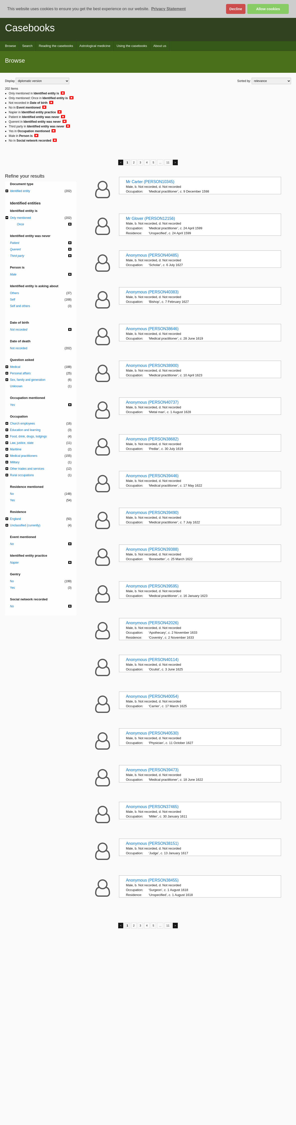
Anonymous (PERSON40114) (152, 660)
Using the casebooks (132, 46)
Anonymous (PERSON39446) (152, 476)
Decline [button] (235, 9)
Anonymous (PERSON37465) (152, 807)
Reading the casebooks (56, 46)
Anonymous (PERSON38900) (152, 365)
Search (27, 46)
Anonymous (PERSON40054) (152, 696)
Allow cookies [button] (268, 9)
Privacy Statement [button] (168, 9)
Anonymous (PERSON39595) (152, 586)
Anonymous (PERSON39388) (152, 549)
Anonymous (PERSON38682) (152, 439)
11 (167, 162)
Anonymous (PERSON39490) (152, 512)
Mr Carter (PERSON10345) (150, 182)
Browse (10, 46)
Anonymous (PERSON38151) (152, 843)
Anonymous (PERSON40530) (152, 733)
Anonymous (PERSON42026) (152, 623)
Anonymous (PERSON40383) (152, 292)
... (160, 162)
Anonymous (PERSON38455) (152, 880)
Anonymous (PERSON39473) (152, 770)
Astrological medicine (95, 46)
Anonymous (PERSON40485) (152, 255)
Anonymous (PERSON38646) (152, 329)
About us (159, 46)
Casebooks (30, 27)
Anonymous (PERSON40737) (152, 402)
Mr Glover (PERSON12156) (150, 218)
